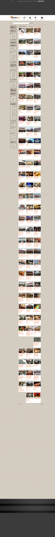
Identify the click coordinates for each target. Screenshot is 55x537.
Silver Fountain (21, 144)
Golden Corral (28, 155)
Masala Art (35, 122)
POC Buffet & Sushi (37, 398)
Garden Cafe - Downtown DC (21, 299)
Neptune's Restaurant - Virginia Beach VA (22, 389)
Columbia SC (21, 222)
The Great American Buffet (29, 255)
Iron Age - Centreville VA (36, 233)
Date (41, 26)
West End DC (28, 200)
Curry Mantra (36, 365)
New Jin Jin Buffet (37, 155)
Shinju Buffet (36, 33)
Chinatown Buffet (37, 199)
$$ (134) (13, 145)
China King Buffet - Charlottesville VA (29, 288)
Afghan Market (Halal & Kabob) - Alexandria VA (36, 377)
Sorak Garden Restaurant (36, 211)
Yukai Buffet (21, 66)
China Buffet (28, 232)
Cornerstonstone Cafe (36, 288)
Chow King (28, 33)
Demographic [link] (13, 45)
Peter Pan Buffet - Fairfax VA (37, 255)
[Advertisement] (42, 420)
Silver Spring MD (21, 145)
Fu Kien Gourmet (21, 188)
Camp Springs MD (36, 79)
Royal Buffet (21, 133)
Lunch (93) (13, 35)
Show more (14, 39)
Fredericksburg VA (21, 189)
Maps (21, 1)
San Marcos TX (36, 90)
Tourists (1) (13, 49)
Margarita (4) (14, 114)
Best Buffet (21, 44)
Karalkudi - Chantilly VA (37, 299)
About (18, 1)
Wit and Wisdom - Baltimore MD (29, 277)
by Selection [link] (13, 93)
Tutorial (24, 1)
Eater (28, 1)
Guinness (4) (14, 113)
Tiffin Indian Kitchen (22, 166)
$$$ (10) (13, 146)
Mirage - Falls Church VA (21, 321)
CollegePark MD (28, 79)
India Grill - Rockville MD (29, 321)
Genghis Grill (21, 55)
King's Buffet (21, 199)
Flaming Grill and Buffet (36, 100)
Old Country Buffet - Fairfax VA (29, 299)
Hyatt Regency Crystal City (28, 122)
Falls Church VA (28, 101)
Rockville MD (20, 101)
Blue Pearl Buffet (21, 33)
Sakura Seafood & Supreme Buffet (37, 321)
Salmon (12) (14, 54)
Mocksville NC (36, 156)
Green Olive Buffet (29, 44)
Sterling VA (20, 200)
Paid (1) (13, 100)
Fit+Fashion (36, 19)
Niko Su (20, 111)
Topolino (35, 77)
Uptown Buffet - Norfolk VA (29, 266)
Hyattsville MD (28, 145)
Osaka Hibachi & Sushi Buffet (36, 56)
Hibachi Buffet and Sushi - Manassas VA (22, 255)
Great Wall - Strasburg (36, 133)
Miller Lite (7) (14, 109)
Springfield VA (21, 90)
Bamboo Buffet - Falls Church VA (29, 244)
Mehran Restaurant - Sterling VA (22, 266)
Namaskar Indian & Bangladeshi (22, 354)
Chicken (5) (13, 72)
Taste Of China (36, 88)
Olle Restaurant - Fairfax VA (21, 310)
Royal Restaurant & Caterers (29, 133)
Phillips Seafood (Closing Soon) (29, 376)
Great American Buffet (29, 388)
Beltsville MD (28, 90)
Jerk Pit (27, 77)
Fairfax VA (35, 366)
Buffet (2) (13, 67)
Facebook (43, 1)
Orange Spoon (28, 199)
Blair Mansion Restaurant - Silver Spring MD (22, 377)
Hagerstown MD (21, 79)
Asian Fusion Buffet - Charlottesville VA (22, 288)
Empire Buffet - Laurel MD (28, 310)
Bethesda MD (36, 178)
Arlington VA (35, 68)
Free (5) (13, 98)
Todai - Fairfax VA (37, 276)
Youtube (39, 1)
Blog (26, 1)
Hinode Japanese (36, 177)
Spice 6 (27, 144)
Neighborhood (42, 19)
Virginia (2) (13, 86)
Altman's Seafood (29, 66)
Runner (34, 1)
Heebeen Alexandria (29, 177)
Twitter (41, 1)
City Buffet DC (36, 221)
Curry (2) (13, 77)
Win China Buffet (21, 221)
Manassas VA (21, 123)
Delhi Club (20, 155)
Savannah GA (36, 200)
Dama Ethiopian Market (36, 189)
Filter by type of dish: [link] (13, 65)
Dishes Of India (28, 111)
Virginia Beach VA (21, 68)
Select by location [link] (12, 27)
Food (25, 19)
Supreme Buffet (21, 77)
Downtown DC (36, 222)
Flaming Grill (36, 265)
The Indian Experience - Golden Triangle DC (29, 333)
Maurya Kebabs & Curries (29, 354)
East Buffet (28, 55)
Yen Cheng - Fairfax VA (37, 332)
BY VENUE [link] (12, 30)
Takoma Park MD (21, 167)
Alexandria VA (28, 112)
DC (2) (13, 83)
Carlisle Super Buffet (21, 178)
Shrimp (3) (13, 75)
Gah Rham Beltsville (29, 88)
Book (37, 1)
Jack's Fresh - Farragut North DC (37, 310)
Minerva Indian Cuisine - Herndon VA (29, 365)
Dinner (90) (13, 36)
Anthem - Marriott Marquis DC (22, 277)
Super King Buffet (29, 221)
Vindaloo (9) (13, 60)
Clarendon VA (21, 156)
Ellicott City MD (21, 112)
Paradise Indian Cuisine (36, 111)
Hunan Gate (36, 66)
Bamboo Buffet (21, 100)
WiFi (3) (13, 99)
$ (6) (12, 144)
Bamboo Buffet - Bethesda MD (21, 365)
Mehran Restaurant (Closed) (29, 399)
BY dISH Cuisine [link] (13, 42)
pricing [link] (12, 142)
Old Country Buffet (37, 144)
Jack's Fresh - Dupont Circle (21, 332)
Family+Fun (30, 19)
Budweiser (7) (14, 107)
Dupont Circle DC (21, 334)
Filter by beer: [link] (13, 104)
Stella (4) (13, 115)
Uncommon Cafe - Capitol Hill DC (37, 343)
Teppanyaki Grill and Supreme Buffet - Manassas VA (37, 245)
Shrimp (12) (13, 55)
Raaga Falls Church (29, 100)
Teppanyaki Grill (21, 122)
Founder (31, 1)
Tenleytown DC (36, 123)
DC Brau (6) (13, 110)
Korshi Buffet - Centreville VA (36, 354)
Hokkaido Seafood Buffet (29, 189)
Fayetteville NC (28, 222)
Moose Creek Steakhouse (21, 233)
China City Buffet (37, 44)
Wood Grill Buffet (21, 243)
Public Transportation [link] (13, 90)
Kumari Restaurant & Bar (29, 211)
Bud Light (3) (14, 119)
